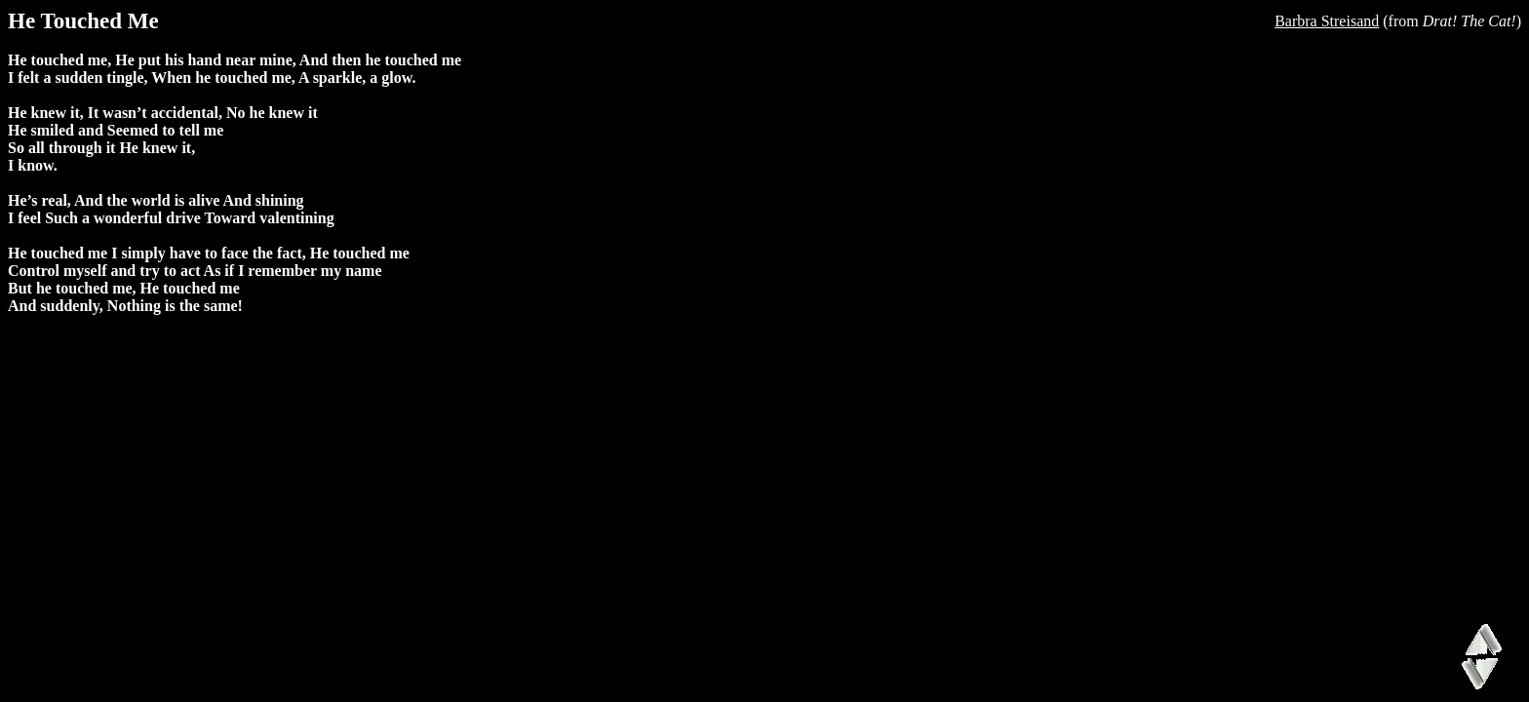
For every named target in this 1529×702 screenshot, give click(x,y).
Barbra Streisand (1326, 21)
